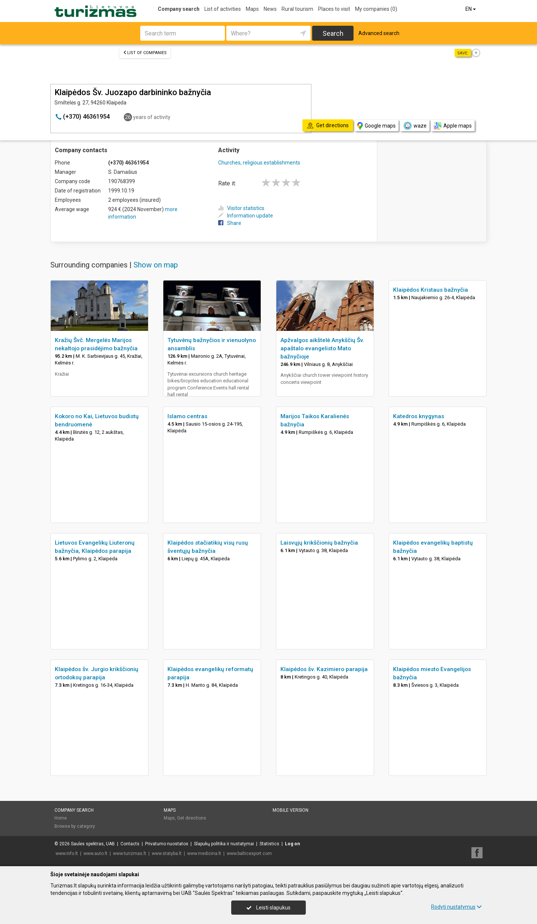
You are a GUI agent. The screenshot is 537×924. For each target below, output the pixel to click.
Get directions (191, 818)
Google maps (376, 126)
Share (229, 223)
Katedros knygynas (418, 416)
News (270, 9)
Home (60, 818)
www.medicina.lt (204, 853)
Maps (252, 9)
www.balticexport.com (249, 853)
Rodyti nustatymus (456, 907)
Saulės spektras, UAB (93, 843)
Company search (179, 9)
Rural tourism (297, 9)
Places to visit (334, 9)
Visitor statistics (241, 208)
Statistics (269, 843)
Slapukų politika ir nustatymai (224, 843)
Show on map (156, 264)
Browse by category (74, 826)
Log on (292, 843)
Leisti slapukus (268, 908)
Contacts (129, 843)
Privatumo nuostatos (166, 843)
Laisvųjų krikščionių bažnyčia (319, 542)
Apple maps (453, 126)
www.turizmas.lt (129, 853)
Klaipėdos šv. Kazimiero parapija (324, 669)
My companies (376, 9)
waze (415, 126)
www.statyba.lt (167, 853)
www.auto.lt (95, 853)
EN (471, 9)
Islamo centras (187, 416)
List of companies (145, 52)
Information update (245, 216)
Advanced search (378, 33)
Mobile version (290, 810)
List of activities (222, 9)
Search (333, 33)
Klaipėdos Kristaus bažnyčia (430, 289)
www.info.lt (67, 853)
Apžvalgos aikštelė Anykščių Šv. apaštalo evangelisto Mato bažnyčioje (322, 348)
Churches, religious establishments (259, 163)
